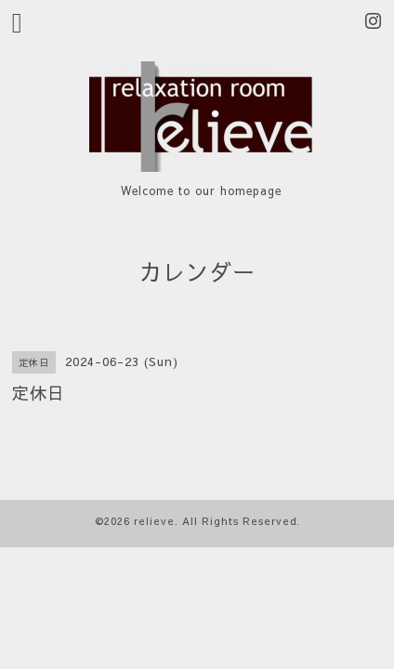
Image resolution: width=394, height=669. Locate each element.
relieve (154, 521)
